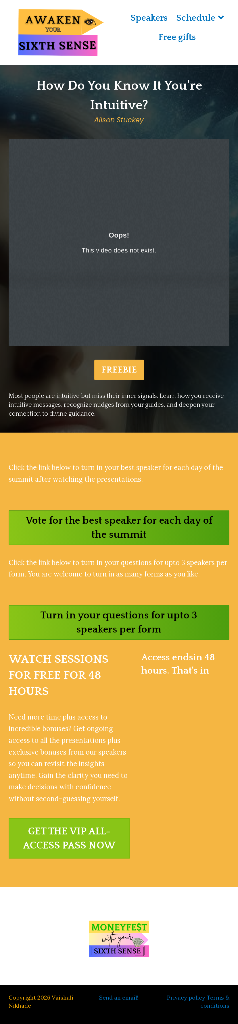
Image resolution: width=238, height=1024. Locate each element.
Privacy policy (186, 997)
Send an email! (119, 997)
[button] (119, 527)
